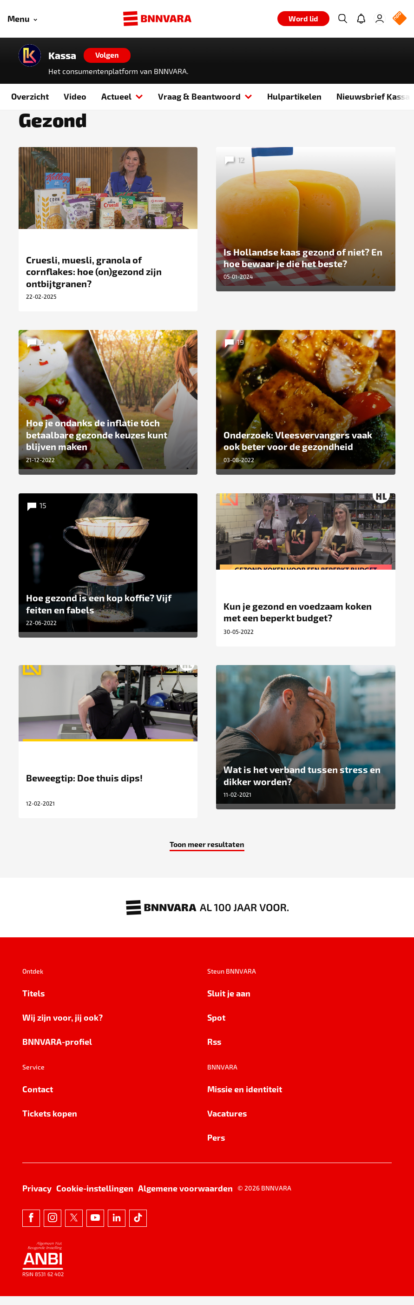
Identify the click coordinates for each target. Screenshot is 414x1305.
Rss (214, 1050)
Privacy (37, 1197)
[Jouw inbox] (361, 18)
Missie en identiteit (244, 1098)
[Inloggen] (379, 18)
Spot (216, 1026)
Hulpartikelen (294, 96)
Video (75, 96)
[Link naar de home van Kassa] (30, 55)
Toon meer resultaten (207, 852)
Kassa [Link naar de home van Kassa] (62, 55)
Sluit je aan (228, 1002)
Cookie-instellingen (94, 1197)
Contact (37, 1098)
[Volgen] (107, 55)
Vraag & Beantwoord (205, 96)
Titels (33, 1002)
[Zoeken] (342, 18)
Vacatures (227, 1122)
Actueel (122, 96)
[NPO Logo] (400, 19)
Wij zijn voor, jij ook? (62, 1026)
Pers (216, 1146)
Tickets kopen (49, 1122)
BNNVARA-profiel (57, 1050)
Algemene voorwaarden (185, 1197)
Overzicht (30, 96)
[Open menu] (22, 19)
